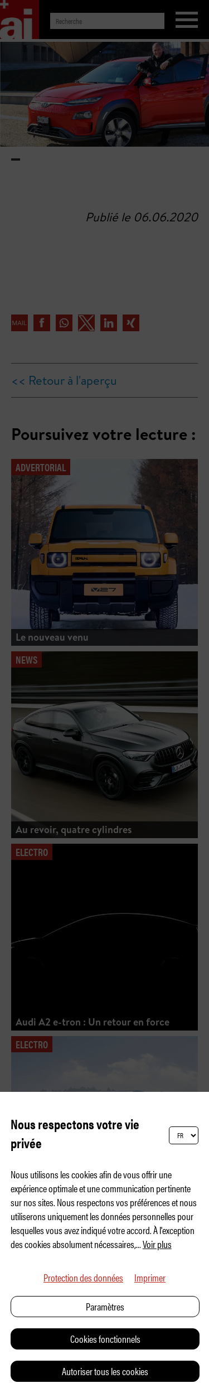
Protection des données (83, 1277)
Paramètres (105, 1306)
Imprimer (150, 1277)
